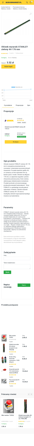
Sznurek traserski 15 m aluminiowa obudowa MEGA (14, 371)
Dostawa (24, 122)
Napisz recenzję (23, 285)
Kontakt (19, 122)
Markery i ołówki (5, 9)
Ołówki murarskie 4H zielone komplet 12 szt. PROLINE (25, 417)
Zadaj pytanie (19, 53)
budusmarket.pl (5, 7)
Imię (5, 255)
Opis (28, 105)
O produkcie (8, 105)
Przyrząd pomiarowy (19, 7)
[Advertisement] (17, 76)
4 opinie (11, 53)
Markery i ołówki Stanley (20, 9)
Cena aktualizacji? (22, 136)
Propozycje (19, 105)
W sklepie (15, 142)
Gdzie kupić (8, 66)
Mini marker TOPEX (8, 415)
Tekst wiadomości (9, 263)
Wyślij (7, 272)
